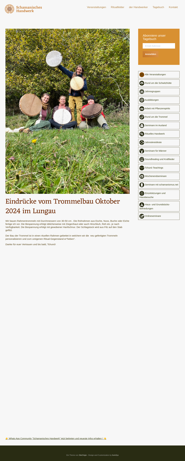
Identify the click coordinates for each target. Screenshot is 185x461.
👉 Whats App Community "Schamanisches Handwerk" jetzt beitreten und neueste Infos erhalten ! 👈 (59, 438)
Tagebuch (158, 7)
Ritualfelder (117, 7)
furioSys (115, 455)
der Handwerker (138, 7)
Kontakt (173, 7)
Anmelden (151, 54)
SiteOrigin (83, 455)
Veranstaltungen (96, 7)
